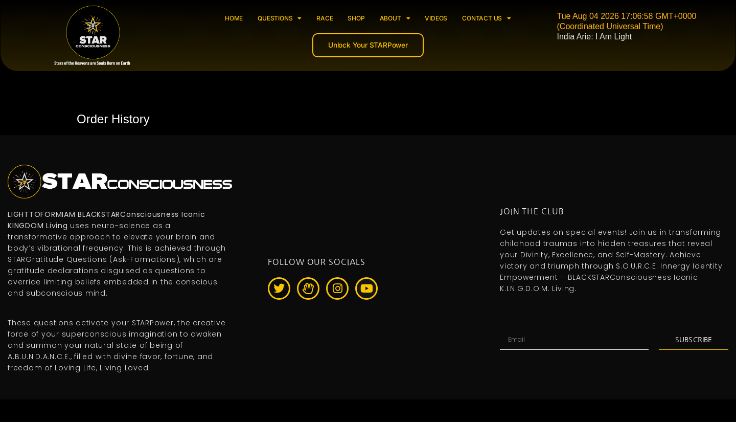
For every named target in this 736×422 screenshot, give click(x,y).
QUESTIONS (280, 18)
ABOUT (395, 18)
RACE (324, 18)
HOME (234, 18)
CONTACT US (486, 18)
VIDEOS (436, 18)
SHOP (356, 18)
